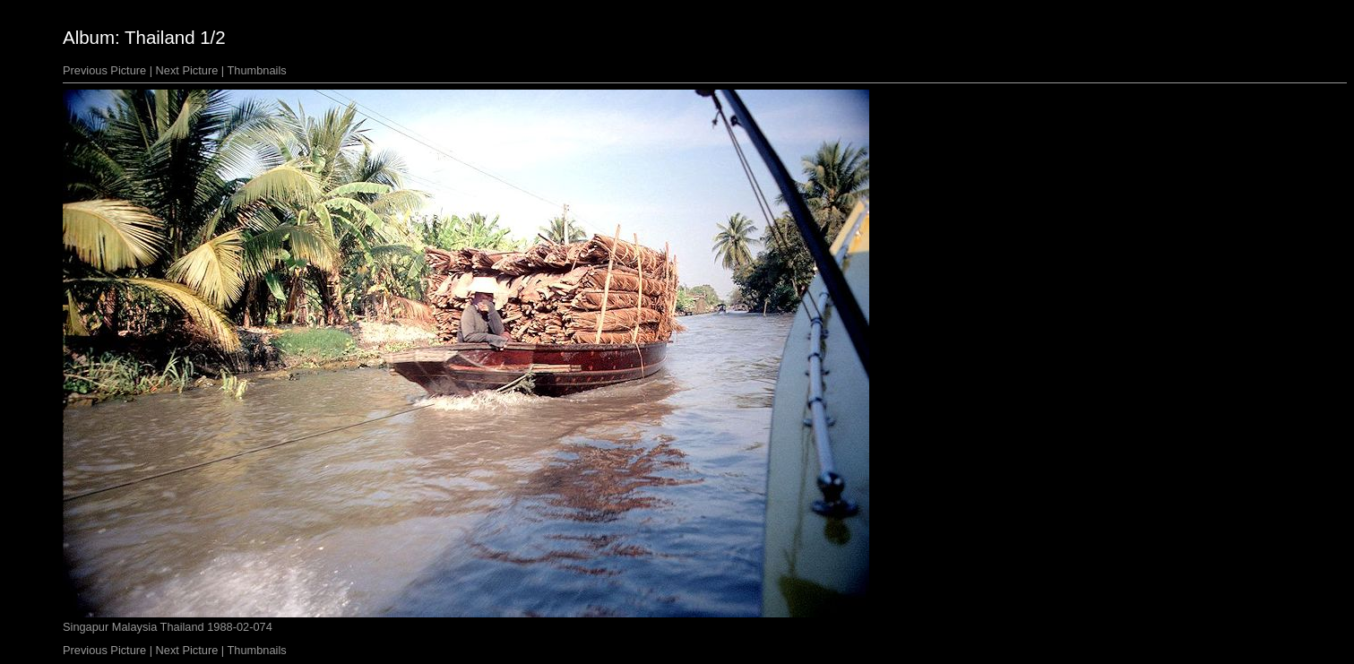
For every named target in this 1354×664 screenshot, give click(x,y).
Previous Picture (104, 70)
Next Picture (187, 70)
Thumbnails (257, 70)
